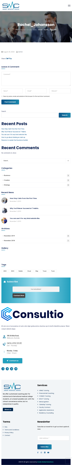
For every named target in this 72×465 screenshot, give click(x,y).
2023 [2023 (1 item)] (4, 271)
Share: (3, 58)
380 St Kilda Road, (13, 335)
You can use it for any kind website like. (14, 134)
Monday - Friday (12, 350)
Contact (7, 435)
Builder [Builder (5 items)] (21, 271)
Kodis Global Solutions (45, 462)
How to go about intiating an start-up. (13, 137)
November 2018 (36, 240)
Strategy (36, 185)
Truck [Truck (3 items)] (53, 271)
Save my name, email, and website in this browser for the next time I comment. (26, 96)
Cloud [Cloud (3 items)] (29, 271)
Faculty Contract (44, 407)
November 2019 (36, 236)
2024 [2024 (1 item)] (12, 271)
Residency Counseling (46, 413)
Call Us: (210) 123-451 (14, 343)
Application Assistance (46, 410)
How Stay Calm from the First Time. (13, 129)
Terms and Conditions (12, 430)
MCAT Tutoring (44, 399)
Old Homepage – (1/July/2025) (26, 30)
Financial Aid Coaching (46, 393)
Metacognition (44, 402)
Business (36, 175)
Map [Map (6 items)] (37, 271)
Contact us (12, 361)
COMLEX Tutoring (44, 396)
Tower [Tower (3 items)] (45, 271)
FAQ (6, 427)
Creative (36, 180)
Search (3, 111)
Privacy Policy (9, 432)
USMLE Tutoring (44, 390)
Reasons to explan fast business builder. (14, 140)
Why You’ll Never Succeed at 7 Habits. (13, 132)
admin (20, 52)
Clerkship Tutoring (45, 404)
